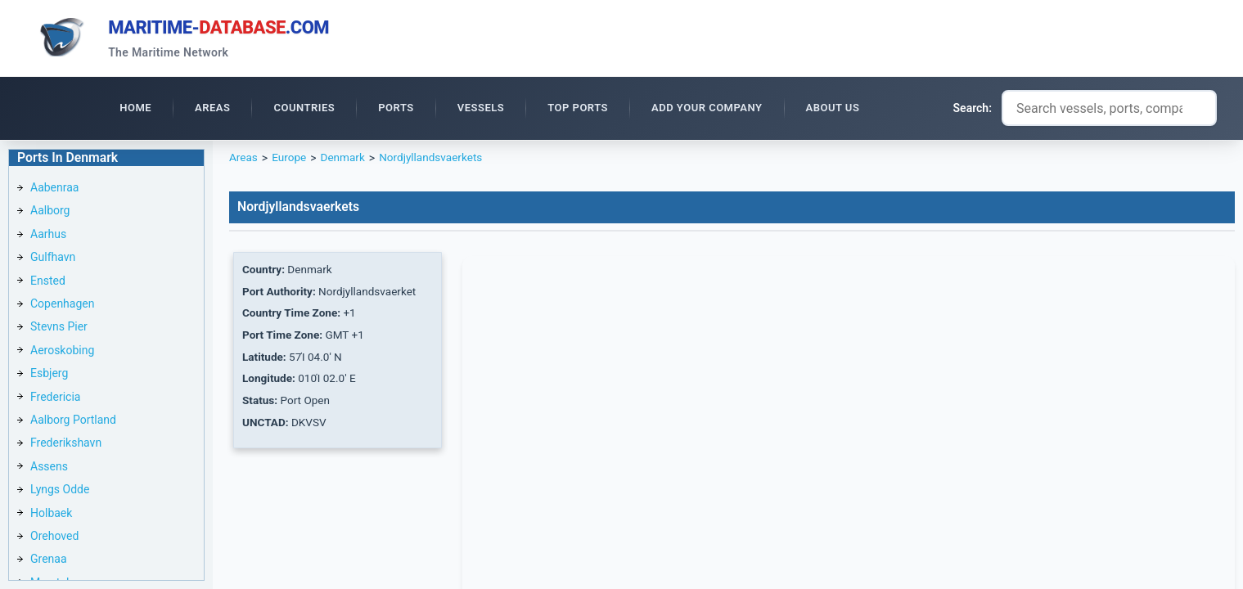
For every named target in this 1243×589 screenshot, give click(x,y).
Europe (290, 160)
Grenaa (48, 561)
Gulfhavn (52, 259)
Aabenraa (54, 189)
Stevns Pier (59, 328)
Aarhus (48, 236)
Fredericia (55, 399)
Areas (244, 160)
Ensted (47, 283)
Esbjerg (49, 375)
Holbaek (51, 515)
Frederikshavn (65, 445)
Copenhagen (62, 305)
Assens (49, 468)
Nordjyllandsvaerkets (436, 160)
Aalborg (50, 212)
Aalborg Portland (73, 422)
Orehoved (54, 538)
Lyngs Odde (59, 491)
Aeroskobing (62, 352)
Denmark (345, 160)
